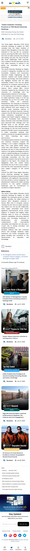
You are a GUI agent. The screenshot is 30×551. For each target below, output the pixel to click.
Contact (25, 531)
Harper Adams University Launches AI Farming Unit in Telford (15, 337)
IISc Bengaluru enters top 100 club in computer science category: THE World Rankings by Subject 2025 (15, 256)
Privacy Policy (16, 531)
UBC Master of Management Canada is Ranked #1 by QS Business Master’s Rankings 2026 (15, 299)
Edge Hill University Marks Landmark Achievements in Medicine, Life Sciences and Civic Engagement (14, 415)
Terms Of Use (6, 531)
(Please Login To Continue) (16, 262)
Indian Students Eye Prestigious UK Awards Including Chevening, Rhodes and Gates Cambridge (15, 376)
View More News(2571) (9, 268)
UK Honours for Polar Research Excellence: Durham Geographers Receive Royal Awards (13, 455)
